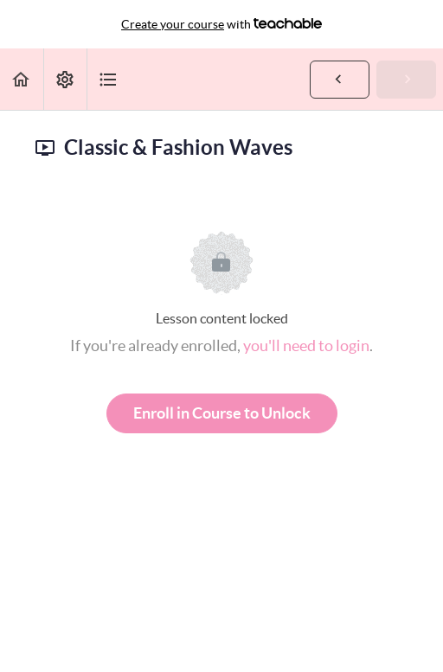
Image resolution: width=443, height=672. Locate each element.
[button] (21, 79)
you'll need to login (306, 345)
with (221, 24)
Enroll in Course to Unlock (222, 413)
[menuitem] (65, 79)
